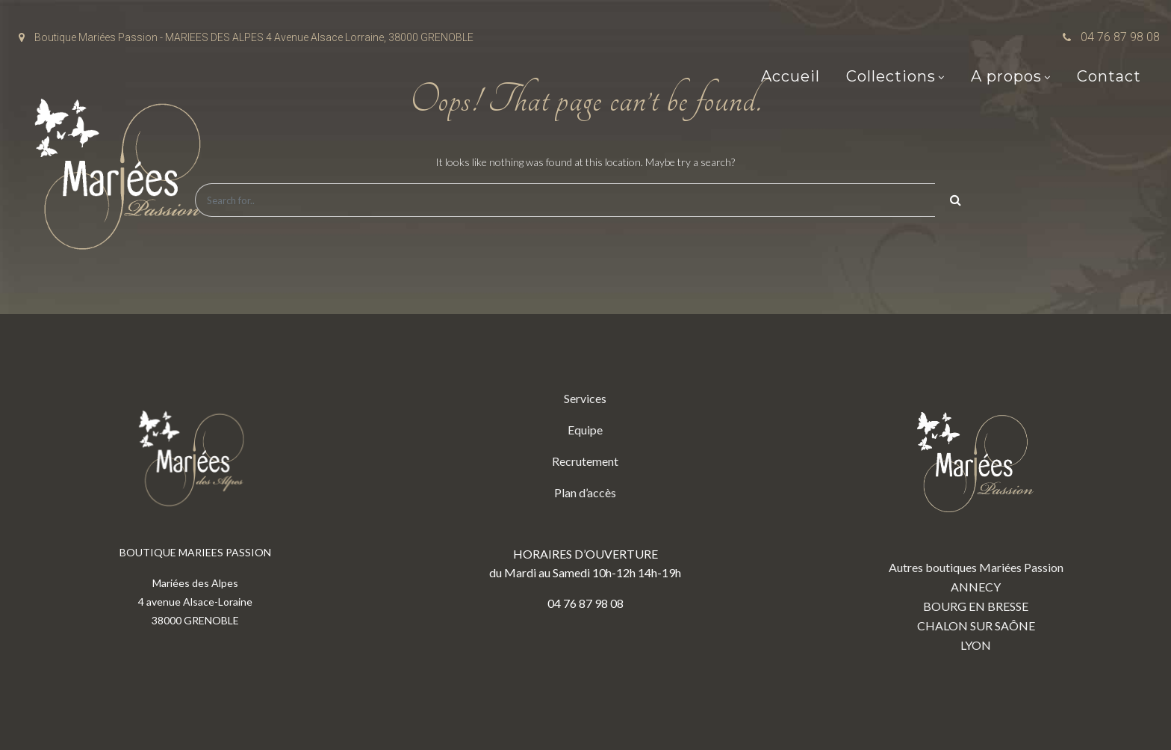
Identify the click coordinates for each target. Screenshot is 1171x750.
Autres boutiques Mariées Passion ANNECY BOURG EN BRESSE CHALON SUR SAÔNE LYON (976, 520)
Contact (1109, 76)
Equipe (585, 429)
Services (585, 398)
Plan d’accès (585, 492)
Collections (891, 76)
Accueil (790, 76)
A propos (1006, 76)
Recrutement (585, 461)
